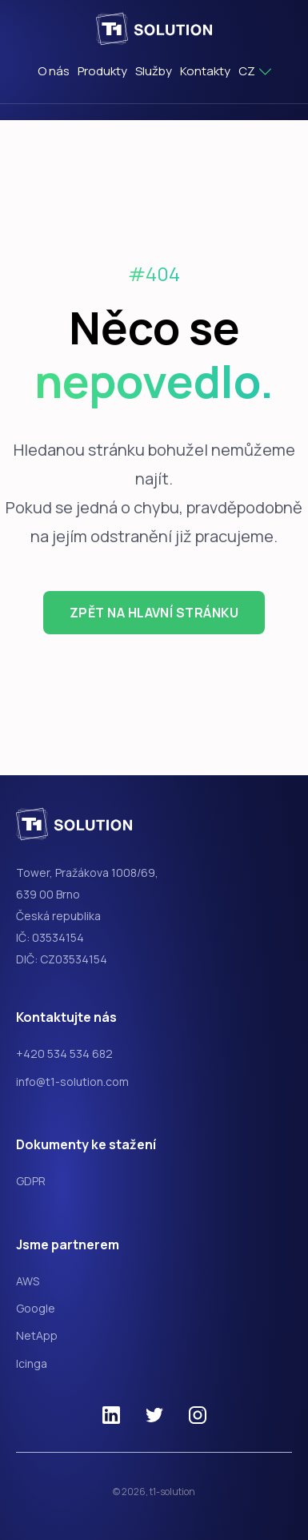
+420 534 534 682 (64, 1053)
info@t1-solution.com (72, 1081)
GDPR (31, 1180)
